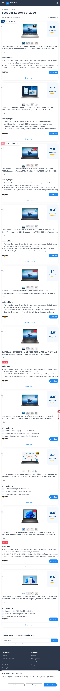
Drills (3, 662)
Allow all (50, 685)
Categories (34, 665)
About (33, 668)
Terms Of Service (36, 662)
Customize (16, 685)
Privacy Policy (35, 659)
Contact (33, 655)
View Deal (53, 72)
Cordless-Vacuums (8, 659)
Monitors (4, 655)
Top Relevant (52, 17)
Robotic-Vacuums (7, 665)
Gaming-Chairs (6, 668)
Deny (34, 685)
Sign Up (54, 640)
